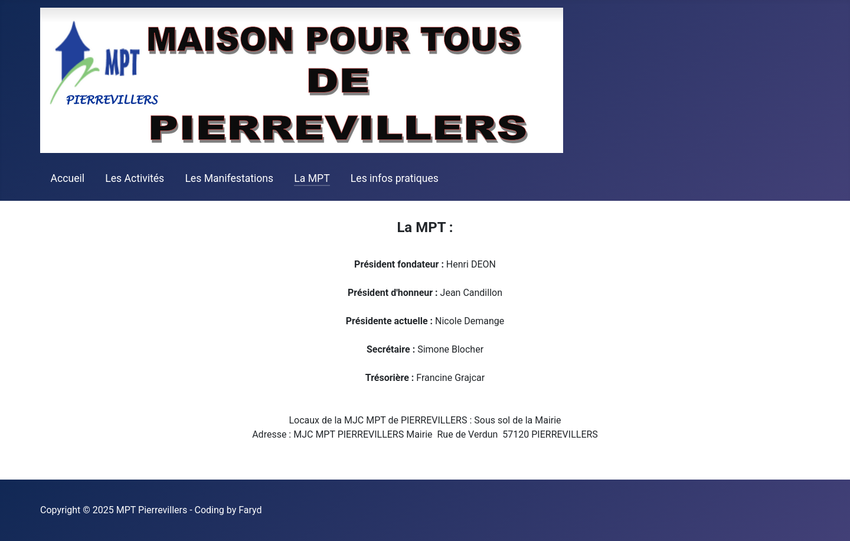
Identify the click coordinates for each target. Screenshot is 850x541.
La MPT (311, 178)
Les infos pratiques (395, 178)
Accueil (67, 178)
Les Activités (134, 178)
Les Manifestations (229, 178)
